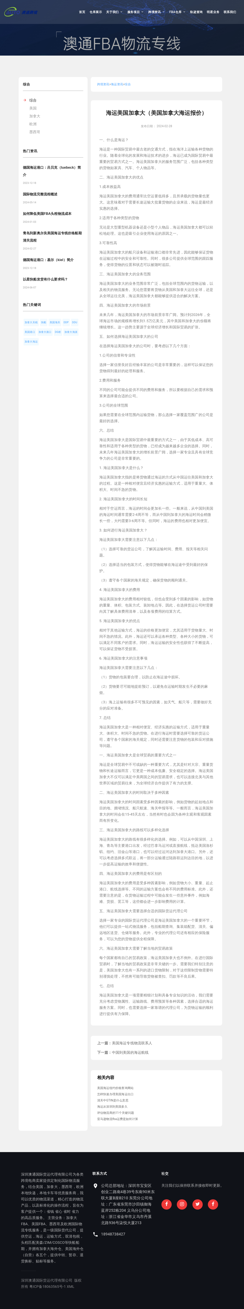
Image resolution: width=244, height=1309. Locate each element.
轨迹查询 (196, 12)
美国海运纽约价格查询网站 (115, 1088)
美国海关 (55, 322)
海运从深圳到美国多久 (112, 1106)
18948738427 (180, 1234)
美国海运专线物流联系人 (132, 1043)
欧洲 (33, 124)
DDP (66, 322)
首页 (82, 12)
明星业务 (213, 12)
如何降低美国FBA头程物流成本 (47, 213)
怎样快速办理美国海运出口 (115, 1094)
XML (39, 1286)
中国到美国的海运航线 (130, 1052)
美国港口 (30, 332)
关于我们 (112, 12)
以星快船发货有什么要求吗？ (45, 279)
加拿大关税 (31, 322)
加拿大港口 (45, 332)
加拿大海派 (70, 332)
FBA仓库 (175, 12)
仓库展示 (95, 12)
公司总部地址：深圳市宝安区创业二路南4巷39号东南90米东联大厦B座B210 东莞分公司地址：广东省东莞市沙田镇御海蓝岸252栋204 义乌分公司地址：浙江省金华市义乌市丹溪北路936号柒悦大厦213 (194, 1204)
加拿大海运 (31, 341)
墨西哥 (34, 132)
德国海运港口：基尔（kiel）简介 (48, 260)
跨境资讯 (154, 12)
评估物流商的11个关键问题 (115, 1112)
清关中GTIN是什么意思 (112, 1100)
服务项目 (133, 12)
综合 (33, 100)
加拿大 (34, 116)
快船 (43, 322)
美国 (33, 108)
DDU (74, 322)
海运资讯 (117, 84)
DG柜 (58, 332)
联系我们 (230, 12)
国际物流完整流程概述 (40, 194)
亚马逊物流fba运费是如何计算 (117, 1119)
